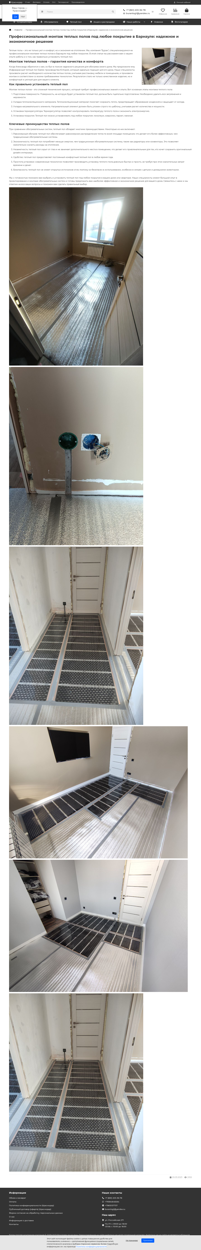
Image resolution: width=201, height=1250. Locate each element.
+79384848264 (112, 1202)
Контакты (14, 1224)
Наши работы (131, 22)
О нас (27, 2)
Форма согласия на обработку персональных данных (36, 1213)
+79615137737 (111, 1205)
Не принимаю (132, 1240)
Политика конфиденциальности (91, 1246)
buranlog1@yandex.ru (136, 13)
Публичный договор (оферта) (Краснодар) (30, 1209)
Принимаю (148, 1240)
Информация (17, 1192)
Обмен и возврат (17, 1198)
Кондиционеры (22, 22)
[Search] (80, 11)
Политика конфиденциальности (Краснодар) (31, 1205)
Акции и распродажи (102, 22)
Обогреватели (49, 22)
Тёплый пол (74, 22)
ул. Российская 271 (114, 1220)
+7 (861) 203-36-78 (134, 10)
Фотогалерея (179, 22)
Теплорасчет (63, 2)
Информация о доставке (21, 1220)
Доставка (36, 2)
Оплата (46, 2)
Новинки (156, 22)
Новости (18, 30)
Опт (53, 2)
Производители (78, 2)
